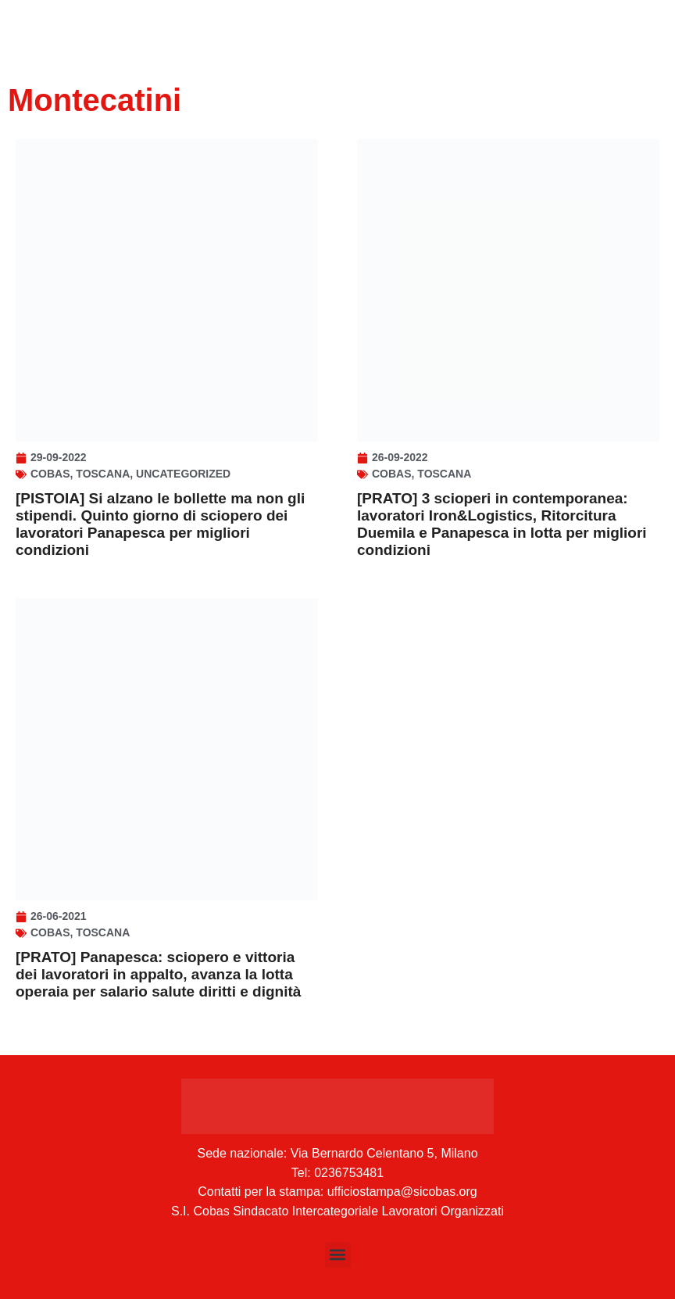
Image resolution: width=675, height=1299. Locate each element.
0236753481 (349, 1172)
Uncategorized (183, 473)
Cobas (50, 473)
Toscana (103, 473)
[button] (338, 1255)
